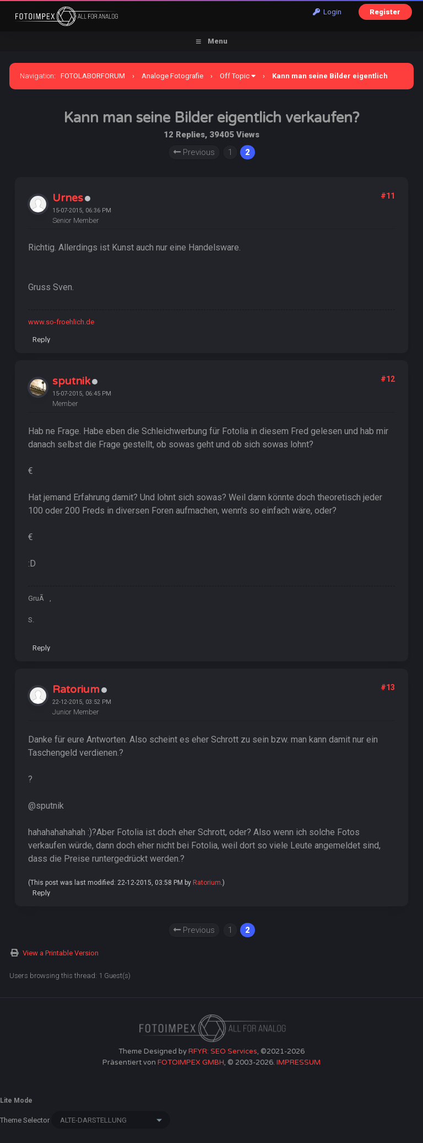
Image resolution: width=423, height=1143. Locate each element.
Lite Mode (16, 1100)
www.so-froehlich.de (61, 322)
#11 (388, 195)
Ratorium (76, 689)
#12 (388, 379)
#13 (388, 687)
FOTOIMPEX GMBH (191, 1062)
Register (385, 12)
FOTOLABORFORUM (93, 76)
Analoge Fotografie (172, 76)
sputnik (71, 381)
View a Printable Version (61, 953)
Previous (194, 152)
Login (327, 12)
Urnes (67, 198)
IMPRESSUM (298, 1062)
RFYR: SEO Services (222, 1051)
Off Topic (235, 76)
